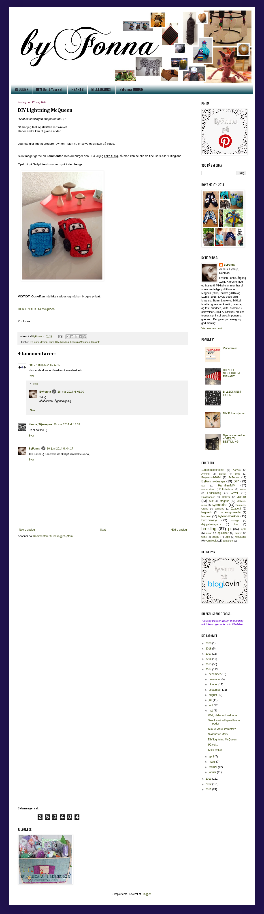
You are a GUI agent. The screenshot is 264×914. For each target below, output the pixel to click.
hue (236, 524)
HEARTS (77, 89)
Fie (30, 364)
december (215, 674)
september (215, 689)
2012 (209, 784)
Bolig (237, 473)
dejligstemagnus (211, 524)
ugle (227, 536)
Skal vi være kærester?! (222, 729)
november (215, 679)
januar (213, 772)
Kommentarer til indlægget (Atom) (53, 536)
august (213, 695)
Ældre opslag (179, 529)
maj (211, 710)
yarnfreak (211, 540)
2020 (209, 643)
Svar (31, 376)
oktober (213, 684)
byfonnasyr (209, 520)
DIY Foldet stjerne (234, 413)
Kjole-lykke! (215, 749)
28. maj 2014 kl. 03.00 (70, 391)
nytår (209, 533)
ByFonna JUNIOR (131, 89)
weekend (240, 536)
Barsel (222, 473)
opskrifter (222, 533)
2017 (209, 653)
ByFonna (45, 391)
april (212, 756)
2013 (209, 778)
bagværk (206, 512)
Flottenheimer (208, 489)
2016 (209, 658)
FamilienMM (226, 485)
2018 (209, 648)
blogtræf (206, 516)
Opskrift (95, 342)
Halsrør (226, 497)
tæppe (215, 536)
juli (211, 700)
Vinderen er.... (231, 348)
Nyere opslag (27, 529)
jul (229, 529)
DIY (57, 342)
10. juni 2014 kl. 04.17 (60, 448)
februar (213, 767)
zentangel (228, 540)
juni (211, 705)
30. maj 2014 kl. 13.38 (66, 424)
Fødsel (243, 489)
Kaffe (211, 501)
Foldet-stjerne (226, 489)
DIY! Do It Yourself (50, 89)
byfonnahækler (228, 516)
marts (212, 761)
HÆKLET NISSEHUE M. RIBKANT (232, 373)
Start (103, 529)
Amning (205, 473)
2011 (209, 789)
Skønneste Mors (218, 734)
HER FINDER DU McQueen (36, 309)
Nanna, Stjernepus (40, 424)
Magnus (224, 501)
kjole (243, 529)
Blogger (146, 894)
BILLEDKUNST (101, 89)
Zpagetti (236, 508)
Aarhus (237, 470)
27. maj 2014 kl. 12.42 (47, 364)
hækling (64, 342)
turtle (204, 536)
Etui (203, 485)
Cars (51, 342)
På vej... (213, 744)
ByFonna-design (39, 342)
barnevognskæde (230, 512)
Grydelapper (208, 497)
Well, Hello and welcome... (224, 715)
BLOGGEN (21, 89)
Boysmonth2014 (211, 477)
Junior (241, 497)
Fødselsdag (214, 493)
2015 (209, 664)
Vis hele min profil (212, 328)
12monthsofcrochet (212, 469)
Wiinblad (219, 508)
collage (235, 520)
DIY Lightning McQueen (222, 739)
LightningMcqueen (80, 342)
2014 (209, 669)
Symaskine (219, 505)
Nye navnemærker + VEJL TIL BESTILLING (234, 438)
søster (238, 533)
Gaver (234, 493)
